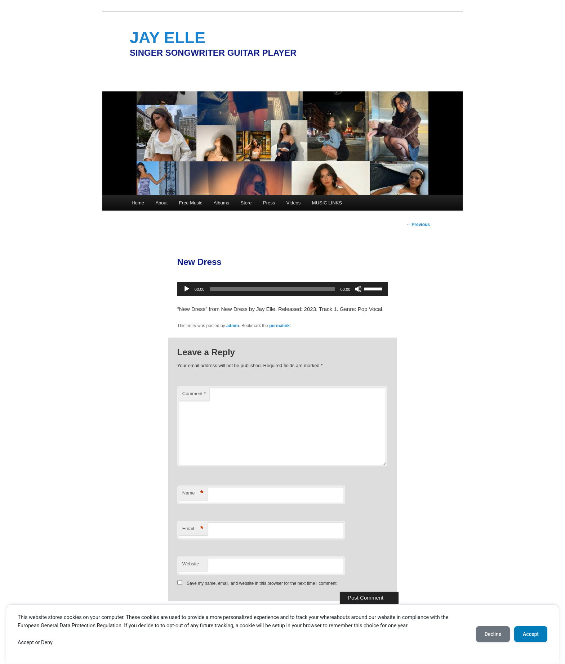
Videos (293, 202)
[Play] (186, 289)
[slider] (272, 289)
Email (193, 529)
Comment (194, 393)
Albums (221, 202)
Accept (531, 634)
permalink (279, 325)
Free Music (190, 202)
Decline (493, 634)
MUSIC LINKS (327, 202)
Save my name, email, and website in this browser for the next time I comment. (262, 583)
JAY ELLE (167, 37)
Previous (418, 224)
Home (138, 202)
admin (232, 325)
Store (246, 202)
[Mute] (358, 289)
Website (190, 563)
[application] (282, 289)
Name (193, 493)
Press (269, 202)
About (161, 202)
